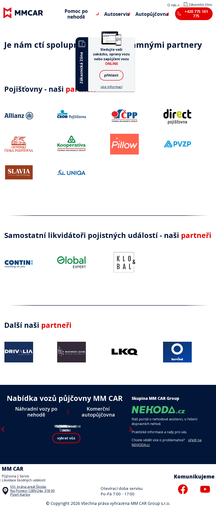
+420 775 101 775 (194, 13)
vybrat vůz (66, 456)
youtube (205, 501)
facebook (183, 501)
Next (131, 440)
